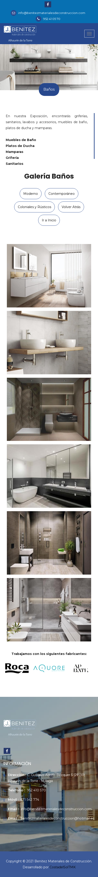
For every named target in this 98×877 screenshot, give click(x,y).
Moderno (30, 194)
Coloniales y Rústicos (34, 207)
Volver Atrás (71, 207)
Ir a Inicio (49, 220)
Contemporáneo (61, 194)
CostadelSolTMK (63, 867)
